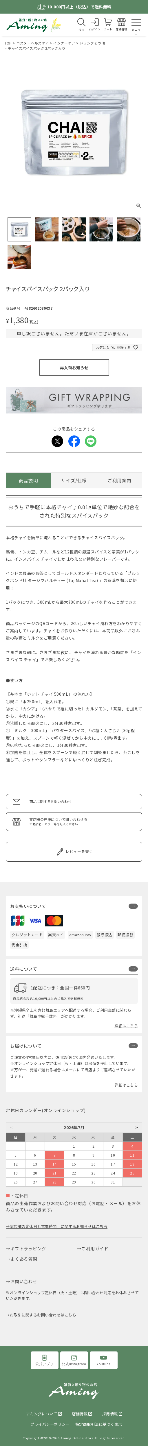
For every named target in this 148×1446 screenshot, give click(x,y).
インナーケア (64, 42)
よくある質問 (23, 1259)
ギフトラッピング (28, 1248)
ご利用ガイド (94, 1248)
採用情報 (110, 1414)
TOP (8, 42)
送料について (23, 969)
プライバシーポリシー (50, 1424)
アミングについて (41, 1414)
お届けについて (26, 1046)
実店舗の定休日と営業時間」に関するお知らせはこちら (59, 1226)
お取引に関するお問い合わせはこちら (43, 1315)
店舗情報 (79, 1414)
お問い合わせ (23, 1281)
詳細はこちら (126, 1025)
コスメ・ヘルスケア (32, 42)
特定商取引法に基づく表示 (98, 1424)
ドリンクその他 (92, 42)
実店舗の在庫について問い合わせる (82, 821)
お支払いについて (28, 906)
